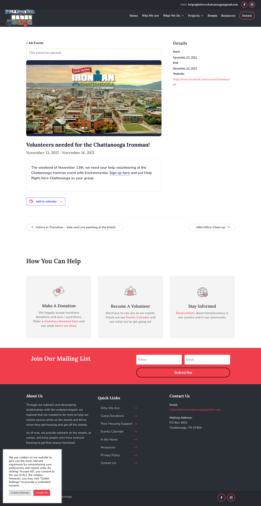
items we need (65, 326)
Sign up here (119, 172)
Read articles (185, 313)
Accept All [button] (42, 492)
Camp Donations (112, 416)
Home (134, 15)
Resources (228, 15)
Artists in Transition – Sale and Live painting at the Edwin (75, 227)
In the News (109, 439)
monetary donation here (61, 321)
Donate (247, 15)
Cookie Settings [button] (20, 492)
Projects (194, 15)
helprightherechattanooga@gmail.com (195, 410)
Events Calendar (137, 317)
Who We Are (150, 15)
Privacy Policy (110, 455)
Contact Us (108, 463)
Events (212, 15)
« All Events (34, 43)
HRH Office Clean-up (211, 227)
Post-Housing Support (116, 424)
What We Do (171, 15)
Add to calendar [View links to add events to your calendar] (46, 201)
